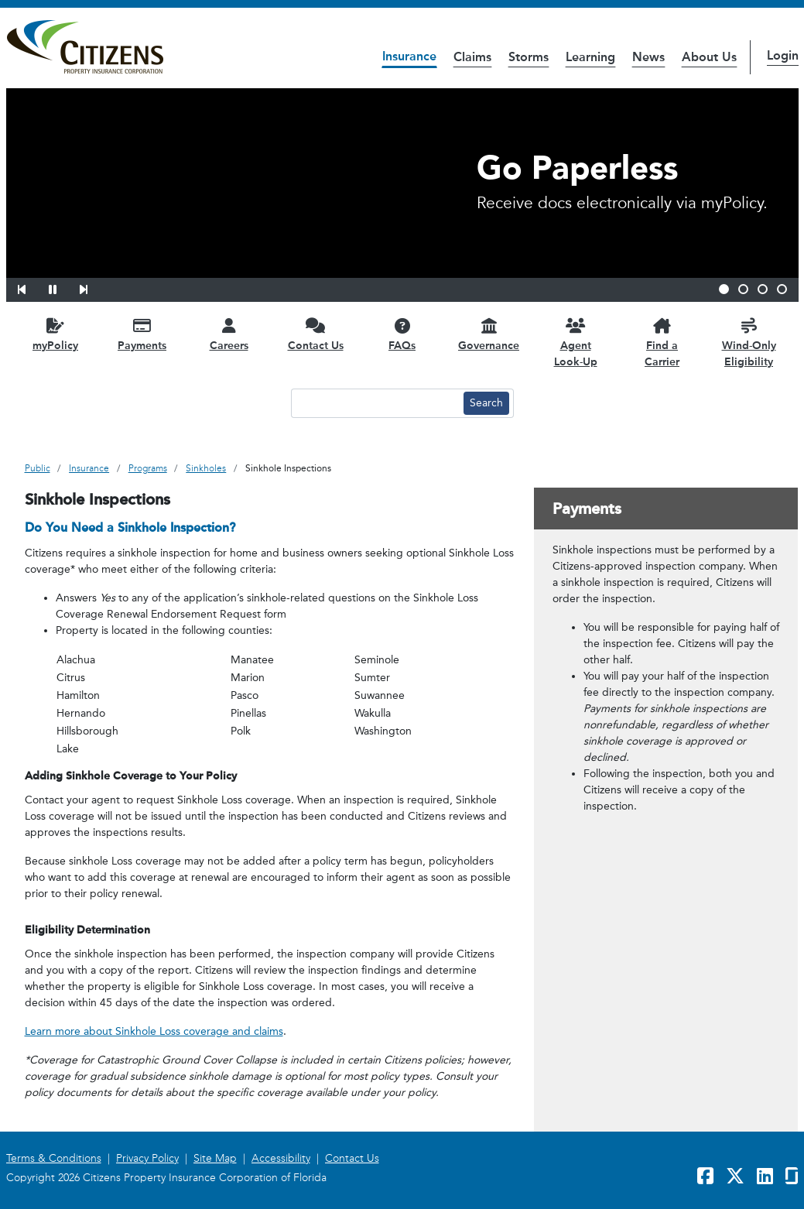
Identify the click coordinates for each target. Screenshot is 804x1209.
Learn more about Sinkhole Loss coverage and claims (154, 1031)
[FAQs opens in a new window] (402, 334)
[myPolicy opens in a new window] (56, 334)
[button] (32, 287)
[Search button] (486, 403)
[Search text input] (375, 403)
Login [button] (783, 55)
